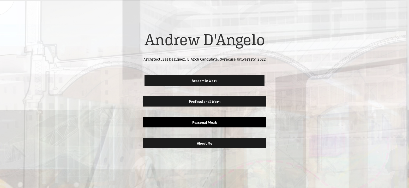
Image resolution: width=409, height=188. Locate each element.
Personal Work (204, 122)
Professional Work (204, 101)
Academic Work (204, 80)
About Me (204, 143)
